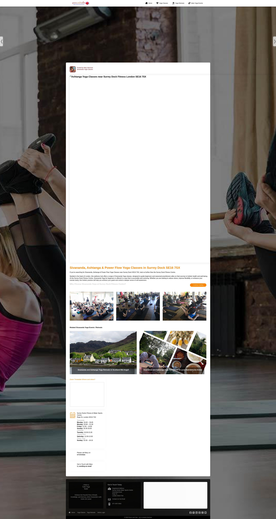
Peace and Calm (133, 517)
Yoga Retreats (178, 4)
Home (149, 4)
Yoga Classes (162, 4)
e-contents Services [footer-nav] (146, 517)
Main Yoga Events (196, 4)
